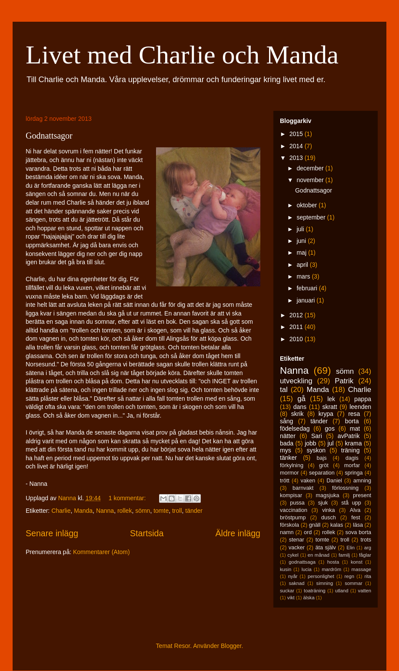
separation (322, 473)
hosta (333, 562)
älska (308, 597)
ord (308, 532)
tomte (161, 510)
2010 (297, 339)
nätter (288, 435)
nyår (293, 576)
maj (302, 252)
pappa (362, 398)
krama (353, 443)
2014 (297, 146)
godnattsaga (302, 562)
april (302, 264)
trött (284, 481)
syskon (316, 450)
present (362, 495)
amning (362, 481)
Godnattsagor (49, 135)
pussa (297, 503)
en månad (318, 555)
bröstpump (293, 518)
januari (306, 300)
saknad (296, 583)
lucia (307, 569)
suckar (287, 590)
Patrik (344, 381)
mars (304, 276)
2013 (297, 157)
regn (349, 576)
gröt (324, 465)
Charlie (60, 510)
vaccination (293, 510)
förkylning (291, 465)
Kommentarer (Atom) (101, 551)
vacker (297, 548)
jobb (310, 443)
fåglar (365, 555)
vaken (308, 481)
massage (361, 569)
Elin (350, 547)
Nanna (105, 510)
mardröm (331, 569)
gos (330, 428)
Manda (83, 510)
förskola (289, 525)
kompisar (291, 495)
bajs (321, 458)
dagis (352, 458)
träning (350, 450)
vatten (364, 590)
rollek (124, 510)
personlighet (321, 576)
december (310, 168)
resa (354, 413)
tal (284, 389)
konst (356, 562)
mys (285, 450)
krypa (326, 413)
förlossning (345, 488)
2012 (297, 315)
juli (301, 229)
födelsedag (295, 428)
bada (286, 443)
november (310, 179)
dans (299, 406)
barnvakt (303, 488)
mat (355, 428)
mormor (289, 473)
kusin (285, 569)
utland (341, 590)
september (311, 217)
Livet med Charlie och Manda (182, 54)
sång (286, 421)
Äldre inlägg (238, 533)
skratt (329, 406)
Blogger (231, 645)
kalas (336, 525)
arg (367, 547)
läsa (358, 525)
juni (302, 240)
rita (368, 576)
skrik (297, 413)
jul (331, 443)
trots (366, 540)
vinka (328, 510)
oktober (307, 205)
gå (301, 399)
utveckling (296, 381)
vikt (291, 597)
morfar (352, 465)
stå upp (351, 503)
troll (177, 510)
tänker (288, 457)
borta (352, 421)
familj (344, 555)
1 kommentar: (128, 498)
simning (324, 583)
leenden (360, 406)
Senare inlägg (52, 533)
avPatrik (349, 435)
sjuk (323, 503)
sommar (353, 583)
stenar (296, 540)
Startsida (146, 533)
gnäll (315, 525)
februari (307, 288)
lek (331, 398)
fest (355, 518)
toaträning (315, 590)
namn (287, 532)
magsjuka (327, 495)
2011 (297, 326)
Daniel (334, 481)
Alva (355, 510)
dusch (328, 518)
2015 (297, 133)
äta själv (326, 548)
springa (353, 473)
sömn (142, 510)
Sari (316, 435)
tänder (194, 510)
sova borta (358, 532)
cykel (293, 555)
